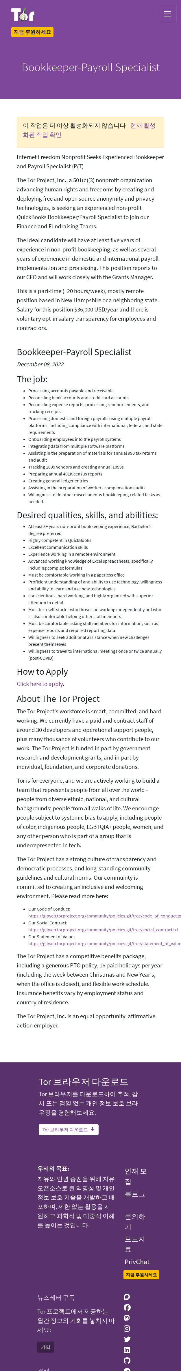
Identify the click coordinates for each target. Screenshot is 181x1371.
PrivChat (137, 1261)
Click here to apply (40, 684)
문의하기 (135, 1221)
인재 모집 (136, 1176)
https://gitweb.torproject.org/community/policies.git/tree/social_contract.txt (103, 929)
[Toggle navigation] (167, 14)
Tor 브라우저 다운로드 (69, 1130)
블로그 (135, 1193)
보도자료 (135, 1244)
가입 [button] (45, 1347)
